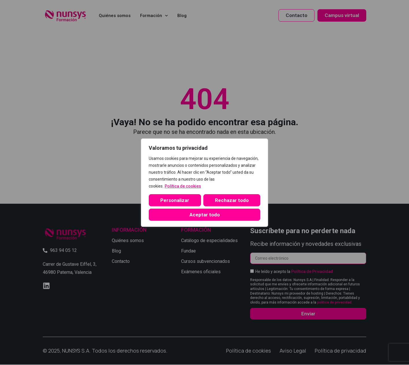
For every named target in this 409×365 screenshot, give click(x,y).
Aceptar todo (204, 215)
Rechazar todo (232, 200)
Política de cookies (183, 186)
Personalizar (174, 200)
